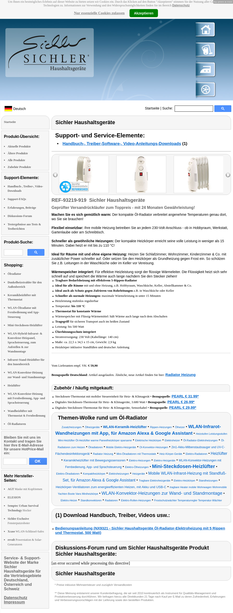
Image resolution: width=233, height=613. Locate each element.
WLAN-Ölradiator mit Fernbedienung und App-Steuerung (23, 312)
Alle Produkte (16, 160)
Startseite (152, 108)
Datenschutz (181, 5)
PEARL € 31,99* (185, 396)
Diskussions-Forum (20, 216)
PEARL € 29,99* (182, 407)
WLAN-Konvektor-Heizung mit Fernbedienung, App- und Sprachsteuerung (26, 398)
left (55, 175)
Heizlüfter (14, 385)
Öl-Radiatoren (17, 424)
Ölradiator (14, 274)
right (228, 175)
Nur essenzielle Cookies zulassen (99, 13)
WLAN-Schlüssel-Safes (26, 531)
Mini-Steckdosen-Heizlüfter (25, 325)
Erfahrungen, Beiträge (22, 207)
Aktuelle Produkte (19, 146)
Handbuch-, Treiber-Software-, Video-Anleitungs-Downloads (122, 143)
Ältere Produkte (18, 153)
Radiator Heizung (180, 375)
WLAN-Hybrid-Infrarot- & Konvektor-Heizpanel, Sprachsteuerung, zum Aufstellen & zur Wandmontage (25, 342)
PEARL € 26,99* (180, 402)
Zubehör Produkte (19, 167)
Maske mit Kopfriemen (25, 489)
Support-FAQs (17, 199)
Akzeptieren (143, 13)
